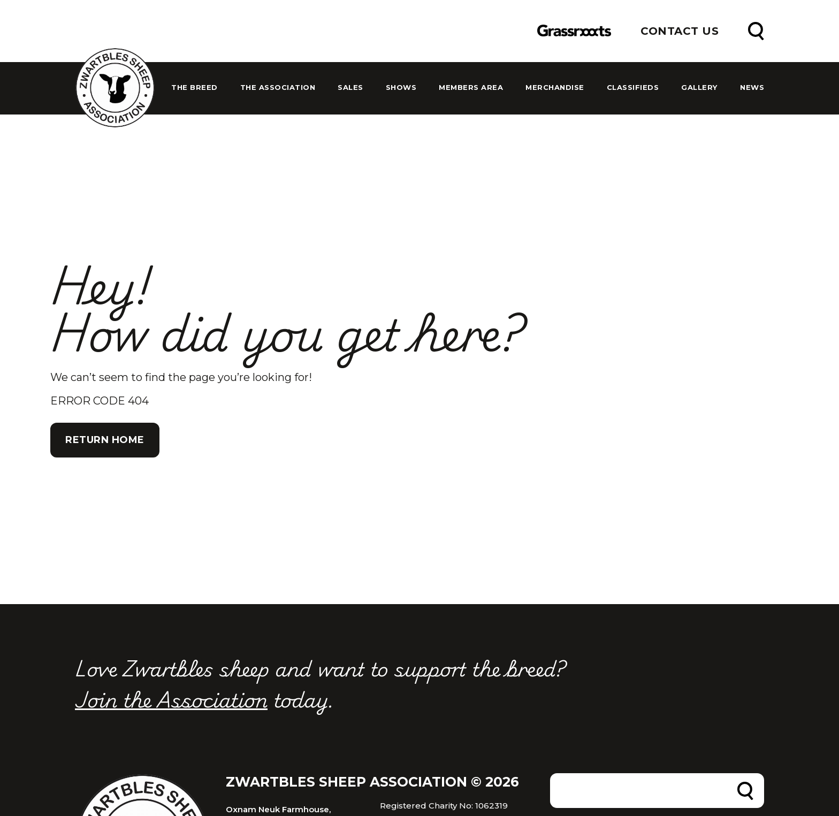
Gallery (699, 87)
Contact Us (679, 31)
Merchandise (554, 87)
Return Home (104, 440)
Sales (350, 87)
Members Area (471, 87)
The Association (278, 87)
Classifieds (633, 87)
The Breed (194, 87)
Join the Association (171, 698)
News (752, 87)
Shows (401, 87)
